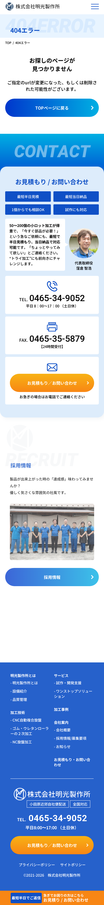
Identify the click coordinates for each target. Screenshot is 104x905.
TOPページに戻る (52, 108)
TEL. (52, 299)
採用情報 (52, 579)
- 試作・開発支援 (67, 682)
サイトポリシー (73, 864)
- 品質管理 (18, 699)
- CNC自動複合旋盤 (25, 720)
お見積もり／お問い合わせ (52, 383)
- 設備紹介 (18, 691)
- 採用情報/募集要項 (70, 738)
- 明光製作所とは (24, 682)
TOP (8, 42)
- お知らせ (62, 746)
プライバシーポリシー (37, 864)
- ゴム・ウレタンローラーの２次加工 (29, 731)
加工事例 (61, 709)
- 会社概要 (62, 729)
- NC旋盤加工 (21, 741)
